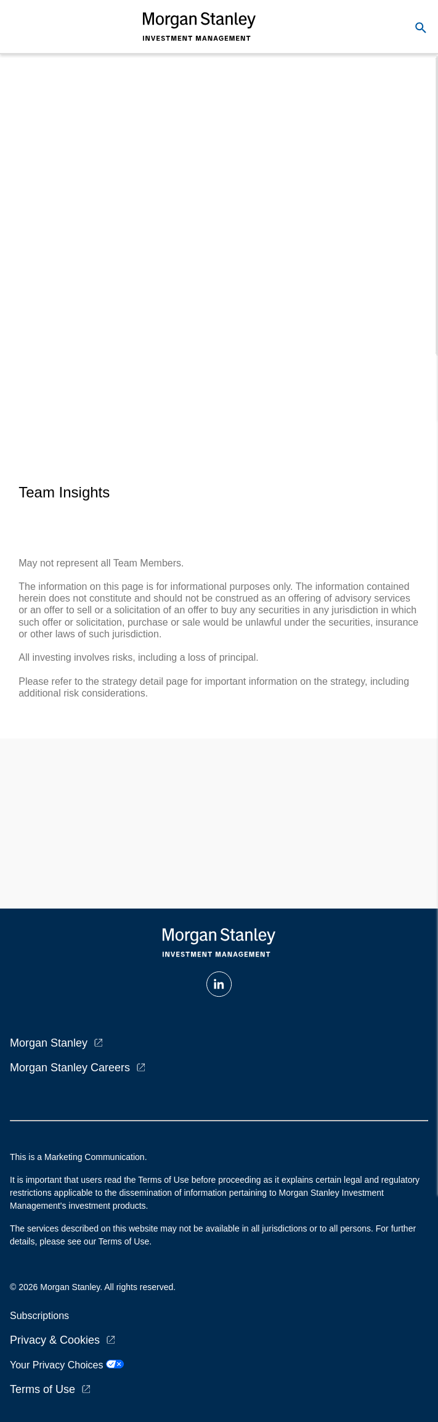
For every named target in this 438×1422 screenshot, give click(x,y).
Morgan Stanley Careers (70, 1067)
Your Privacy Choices (67, 1365)
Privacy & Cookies (55, 1340)
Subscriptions (39, 1315)
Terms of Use (42, 1389)
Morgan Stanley (48, 1043)
